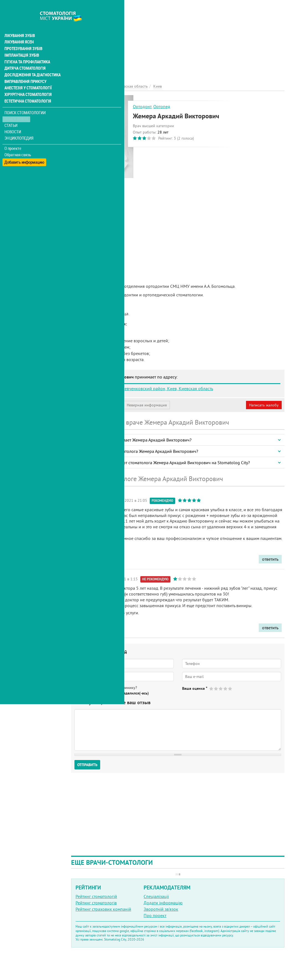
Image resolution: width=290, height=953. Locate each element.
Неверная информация (147, 405)
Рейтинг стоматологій (96, 896)
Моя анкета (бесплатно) (97, 405)
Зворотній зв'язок (161, 909)
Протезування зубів (23, 36)
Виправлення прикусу (24, 69)
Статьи (11, 114)
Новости (13, 120)
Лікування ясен (18, 30)
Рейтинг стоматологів (96, 902)
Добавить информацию (24, 149)
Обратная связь (18, 143)
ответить (270, 559)
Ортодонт (142, 106)
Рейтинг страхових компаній (103, 909)
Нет (99, 693)
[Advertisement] (177, 38)
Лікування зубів (19, 23)
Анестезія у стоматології (27, 76)
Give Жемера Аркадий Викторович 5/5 (230, 688)
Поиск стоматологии (24, 101)
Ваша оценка (194, 688)
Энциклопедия (19, 126)
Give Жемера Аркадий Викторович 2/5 (216, 688)
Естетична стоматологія (26, 89)
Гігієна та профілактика (26, 50)
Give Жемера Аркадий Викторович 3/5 (221, 688)
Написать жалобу (264, 405)
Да (84, 693)
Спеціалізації (156, 896)
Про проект (155, 915)
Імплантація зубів (21, 43)
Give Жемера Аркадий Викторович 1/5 (211, 688)
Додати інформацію (163, 902)
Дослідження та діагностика (31, 63)
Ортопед (161, 106)
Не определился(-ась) (130, 693)
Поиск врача (16, 107)
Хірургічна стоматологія (27, 83)
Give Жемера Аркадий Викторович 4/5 (225, 688)
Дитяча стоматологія (24, 56)
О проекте (13, 136)
